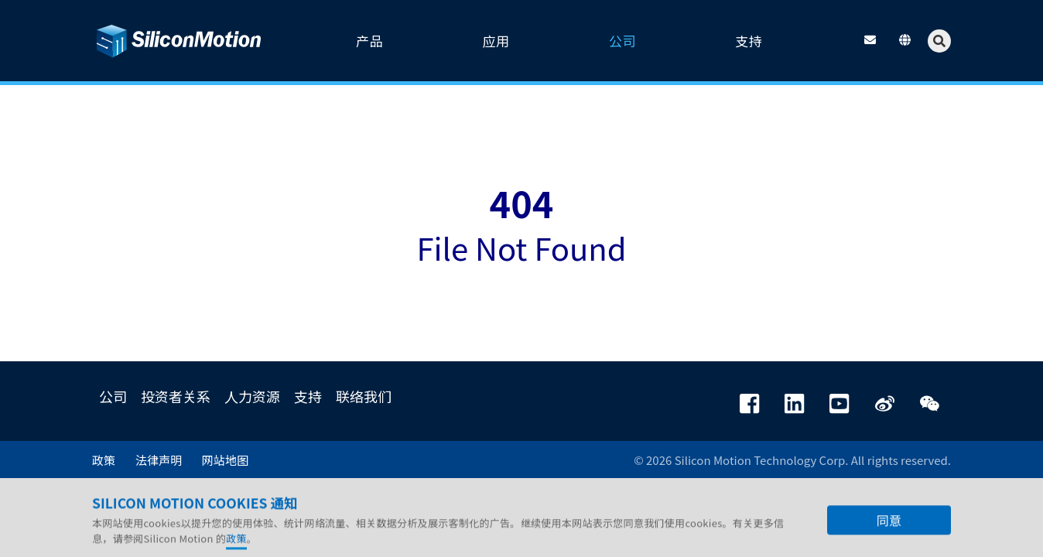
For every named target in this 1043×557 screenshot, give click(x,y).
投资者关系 (175, 396)
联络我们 (364, 396)
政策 (103, 460)
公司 (113, 396)
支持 (308, 396)
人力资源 (252, 396)
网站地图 (225, 460)
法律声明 (158, 460)
